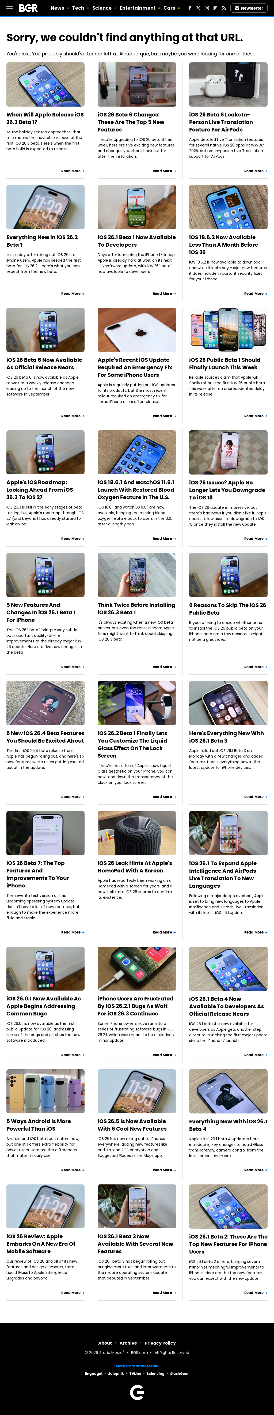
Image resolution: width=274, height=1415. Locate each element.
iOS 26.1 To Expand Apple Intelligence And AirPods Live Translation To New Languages (223, 874)
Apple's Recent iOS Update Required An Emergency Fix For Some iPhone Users (135, 367)
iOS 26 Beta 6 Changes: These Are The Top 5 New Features (131, 122)
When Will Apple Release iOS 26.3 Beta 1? (45, 118)
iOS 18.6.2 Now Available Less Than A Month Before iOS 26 (223, 245)
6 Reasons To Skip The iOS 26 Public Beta (227, 609)
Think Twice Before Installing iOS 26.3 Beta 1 (136, 608)
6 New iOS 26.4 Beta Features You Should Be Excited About (45, 737)
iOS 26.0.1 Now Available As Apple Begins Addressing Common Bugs (43, 1006)
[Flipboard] (215, 8)
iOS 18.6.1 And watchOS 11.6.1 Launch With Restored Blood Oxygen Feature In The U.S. (136, 490)
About (105, 1343)
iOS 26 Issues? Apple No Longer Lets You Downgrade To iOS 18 (227, 490)
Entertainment (137, 8)
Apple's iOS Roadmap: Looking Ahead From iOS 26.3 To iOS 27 (39, 490)
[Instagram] (207, 8)
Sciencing (156, 1373)
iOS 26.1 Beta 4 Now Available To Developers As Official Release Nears (226, 1006)
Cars (169, 8)
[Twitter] (198, 8)
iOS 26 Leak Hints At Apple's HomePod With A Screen (135, 867)
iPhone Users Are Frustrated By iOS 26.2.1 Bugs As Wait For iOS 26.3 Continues (135, 1006)
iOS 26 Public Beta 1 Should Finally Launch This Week (225, 363)
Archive (128, 1343)
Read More (71, 171)
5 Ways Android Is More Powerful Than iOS (38, 1125)
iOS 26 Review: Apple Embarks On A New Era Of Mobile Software (40, 1244)
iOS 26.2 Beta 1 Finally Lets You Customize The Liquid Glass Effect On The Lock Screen (132, 744)
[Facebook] (190, 8)
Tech (78, 8)
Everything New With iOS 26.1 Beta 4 (228, 1125)
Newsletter (249, 8)
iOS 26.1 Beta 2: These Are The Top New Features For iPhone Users (228, 1244)
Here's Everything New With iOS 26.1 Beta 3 (226, 737)
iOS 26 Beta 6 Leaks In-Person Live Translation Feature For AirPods (221, 122)
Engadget (93, 1373)
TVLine (135, 1373)
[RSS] (224, 8)
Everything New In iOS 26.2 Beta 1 (42, 241)
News (57, 8)
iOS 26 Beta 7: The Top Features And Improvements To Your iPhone (37, 874)
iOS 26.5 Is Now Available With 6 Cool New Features (132, 1125)
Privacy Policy (160, 1343)
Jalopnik (116, 1373)
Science (102, 8)
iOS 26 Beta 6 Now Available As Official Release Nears (44, 363)
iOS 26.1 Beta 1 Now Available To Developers (137, 241)
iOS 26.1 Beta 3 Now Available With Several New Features (135, 1244)
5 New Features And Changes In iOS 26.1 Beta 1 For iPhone (40, 612)
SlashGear (179, 1373)
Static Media (111, 1353)
